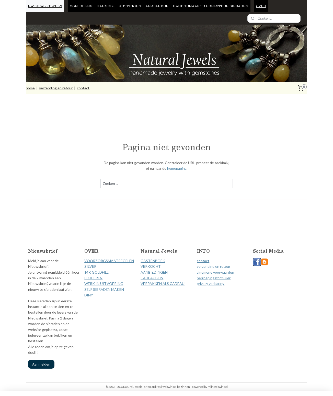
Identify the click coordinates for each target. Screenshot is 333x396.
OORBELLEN (81, 5)
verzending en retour (56, 88)
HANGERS (105, 5)
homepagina (176, 168)
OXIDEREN (93, 278)
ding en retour (219, 266)
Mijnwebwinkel (218, 386)
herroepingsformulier (214, 278)
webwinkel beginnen (176, 386)
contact (83, 88)
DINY (88, 295)
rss (158, 386)
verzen (202, 266)
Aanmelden (41, 364)
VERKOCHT (151, 266)
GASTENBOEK (153, 261)
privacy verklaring (210, 283)
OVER (261, 5)
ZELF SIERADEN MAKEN (104, 289)
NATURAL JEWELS (45, 5)
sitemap (149, 386)
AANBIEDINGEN (154, 272)
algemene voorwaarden (215, 272)
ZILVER (90, 266)
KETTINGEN (130, 5)
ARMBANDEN (157, 5)
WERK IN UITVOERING (103, 283)
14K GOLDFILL (96, 272)
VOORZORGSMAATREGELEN (109, 261)
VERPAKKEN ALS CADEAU (163, 283)
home (30, 88)
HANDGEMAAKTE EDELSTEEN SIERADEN (210, 5)
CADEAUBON (152, 278)
